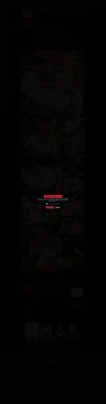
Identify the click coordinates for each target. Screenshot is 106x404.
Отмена (58, 207)
